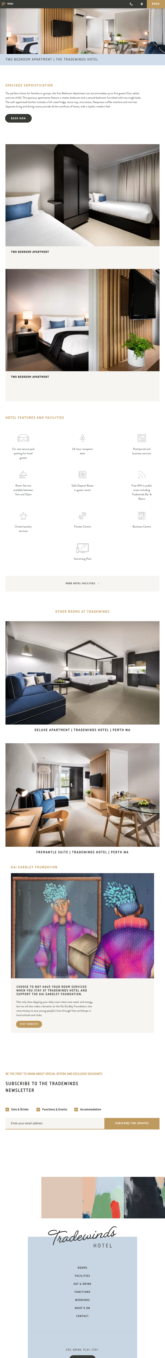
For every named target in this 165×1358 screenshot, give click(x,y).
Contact (82, 1316)
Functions (82, 1292)
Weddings (82, 1300)
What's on (82, 1308)
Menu (7, 4)
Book (156, 4)
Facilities (82, 1276)
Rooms (82, 1268)
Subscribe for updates (132, 1123)
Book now (18, 118)
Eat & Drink (82, 1284)
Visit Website (29, 1024)
